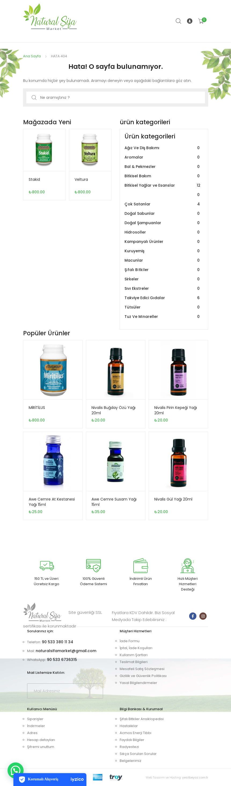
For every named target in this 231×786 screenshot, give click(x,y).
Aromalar (162, 157)
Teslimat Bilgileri (134, 661)
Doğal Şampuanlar (162, 223)
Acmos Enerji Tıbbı (135, 732)
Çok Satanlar (162, 204)
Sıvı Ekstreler (162, 288)
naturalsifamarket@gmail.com (66, 650)
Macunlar (162, 260)
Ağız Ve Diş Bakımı (162, 148)
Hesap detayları (41, 739)
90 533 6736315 (62, 659)
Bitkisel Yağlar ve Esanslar (162, 190)
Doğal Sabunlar (162, 213)
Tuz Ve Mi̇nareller (162, 316)
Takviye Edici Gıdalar (162, 298)
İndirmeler (36, 725)
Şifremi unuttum (40, 746)
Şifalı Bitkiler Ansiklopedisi (142, 718)
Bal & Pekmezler (162, 166)
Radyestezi (129, 746)
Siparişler (35, 718)
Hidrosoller (162, 232)
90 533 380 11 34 (57, 642)
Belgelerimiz (130, 760)
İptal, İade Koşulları (136, 647)
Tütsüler (162, 307)
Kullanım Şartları (134, 654)
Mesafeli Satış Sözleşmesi (142, 668)
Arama (179, 21)
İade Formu (130, 641)
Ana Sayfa (32, 56)
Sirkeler (162, 279)
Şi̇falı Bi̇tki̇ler (162, 269)
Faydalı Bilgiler (132, 739)
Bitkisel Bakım (162, 176)
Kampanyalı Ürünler (162, 241)
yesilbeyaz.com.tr (195, 777)
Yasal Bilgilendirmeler (138, 682)
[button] (16, 770)
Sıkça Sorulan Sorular (138, 753)
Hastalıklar (129, 725)
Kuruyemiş (162, 251)
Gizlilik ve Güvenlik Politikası (143, 675)
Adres (32, 732)
